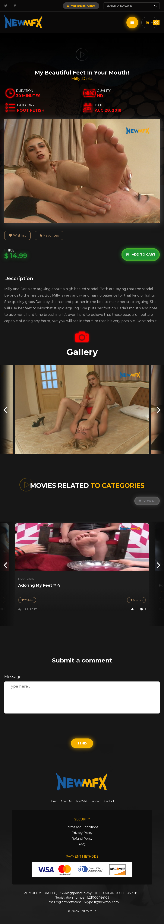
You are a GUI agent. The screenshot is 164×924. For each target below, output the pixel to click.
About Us (66, 801)
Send (82, 743)
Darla (87, 78)
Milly (76, 78)
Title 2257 (81, 801)
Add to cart (140, 255)
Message (12, 676)
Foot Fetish (26, 579)
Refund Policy (82, 839)
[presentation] (5, 410)
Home (53, 801)
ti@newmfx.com (68, 902)
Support (96, 801)
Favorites (49, 235)
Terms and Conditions (82, 827)
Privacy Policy (82, 833)
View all (147, 501)
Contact (109, 801)
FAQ (82, 844)
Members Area (81, 5)
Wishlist (17, 235)
